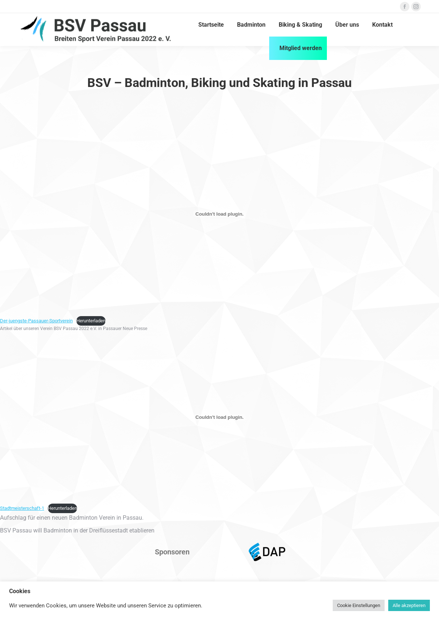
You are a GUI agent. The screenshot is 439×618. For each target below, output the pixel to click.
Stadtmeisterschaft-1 (22, 508)
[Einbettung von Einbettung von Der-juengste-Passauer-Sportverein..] (219, 213)
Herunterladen (91, 320)
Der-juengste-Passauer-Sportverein (36, 320)
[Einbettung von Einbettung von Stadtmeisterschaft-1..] (219, 417)
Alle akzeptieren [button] (409, 605)
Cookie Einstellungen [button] (358, 605)
